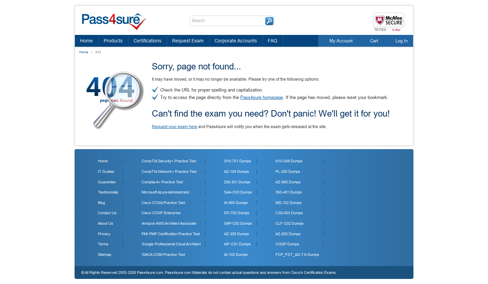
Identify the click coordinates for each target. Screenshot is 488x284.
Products (113, 40)
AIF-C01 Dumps (237, 244)
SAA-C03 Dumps (238, 192)
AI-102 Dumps (236, 254)
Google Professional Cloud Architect (171, 244)
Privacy (104, 234)
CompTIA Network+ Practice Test (169, 171)
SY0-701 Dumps (237, 161)
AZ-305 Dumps (236, 234)
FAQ (272, 40)
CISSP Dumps (287, 244)
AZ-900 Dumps (288, 182)
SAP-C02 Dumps (238, 223)
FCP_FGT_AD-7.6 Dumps (297, 254)
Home (86, 40)
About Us (105, 223)
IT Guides (106, 171)
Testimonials (108, 192)
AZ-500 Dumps (288, 234)
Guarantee (107, 182)
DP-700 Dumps (236, 213)
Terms (103, 244)
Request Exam (188, 40)
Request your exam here (174, 126)
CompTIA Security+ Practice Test (169, 161)
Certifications (147, 40)
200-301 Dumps (237, 182)
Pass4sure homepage (261, 97)
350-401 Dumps (289, 192)
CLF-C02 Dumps (290, 223)
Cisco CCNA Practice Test (163, 203)
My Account (341, 40)
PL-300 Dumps (288, 171)
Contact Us (107, 213)
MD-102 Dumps (289, 203)
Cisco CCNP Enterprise (161, 213)
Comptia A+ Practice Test (162, 182)
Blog (101, 203)
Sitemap (104, 254)
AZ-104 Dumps (236, 171)
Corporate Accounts (236, 40)
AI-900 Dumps (236, 203)
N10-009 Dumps (289, 161)
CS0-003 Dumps (289, 213)
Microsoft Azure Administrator (166, 192)
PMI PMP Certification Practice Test (171, 234)
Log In (401, 40)
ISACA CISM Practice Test (163, 254)
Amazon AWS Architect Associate (169, 223)
